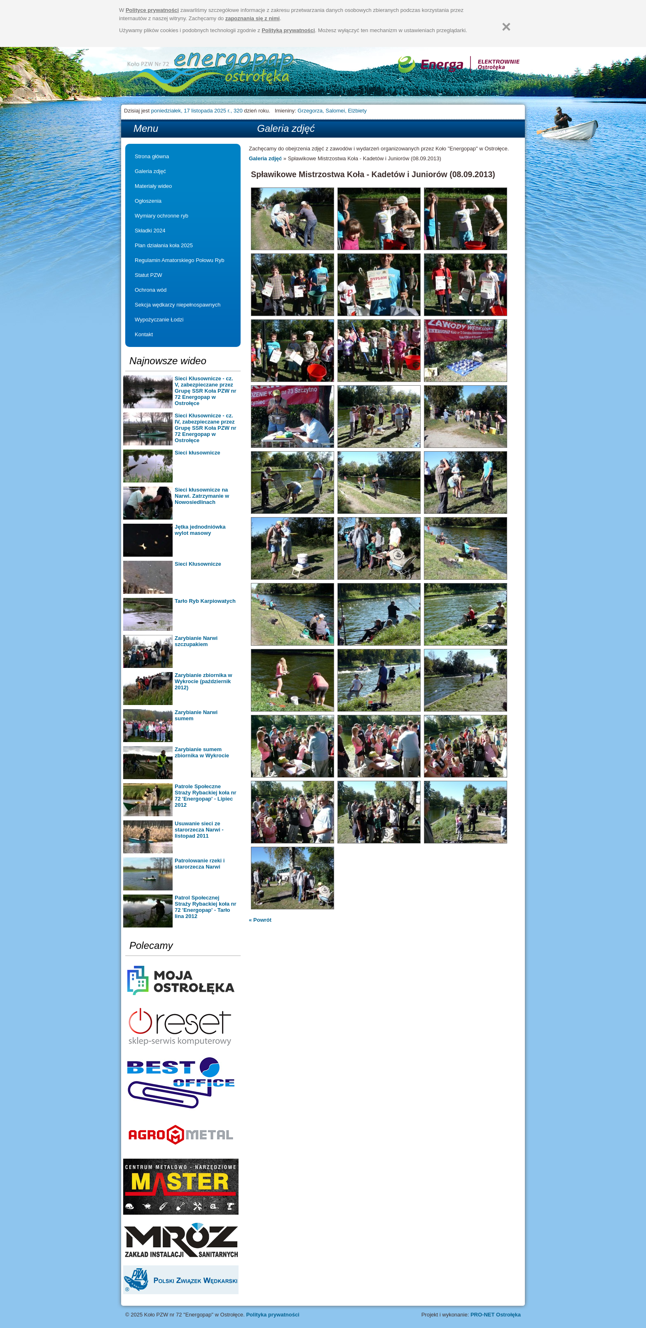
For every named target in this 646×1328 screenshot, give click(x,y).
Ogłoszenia (148, 201)
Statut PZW (148, 275)
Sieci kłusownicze (197, 453)
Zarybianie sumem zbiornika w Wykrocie (202, 752)
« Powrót (260, 920)
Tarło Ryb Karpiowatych (205, 601)
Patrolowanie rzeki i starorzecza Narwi (200, 863)
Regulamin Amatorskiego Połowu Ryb (180, 260)
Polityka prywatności (272, 1315)
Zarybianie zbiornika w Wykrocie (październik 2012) (203, 681)
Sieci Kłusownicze (198, 564)
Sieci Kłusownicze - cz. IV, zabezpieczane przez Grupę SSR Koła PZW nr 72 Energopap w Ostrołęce (205, 427)
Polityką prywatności (288, 30)
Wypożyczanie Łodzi (159, 319)
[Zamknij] (506, 27)
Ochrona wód (150, 290)
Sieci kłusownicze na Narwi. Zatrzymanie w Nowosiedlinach (202, 496)
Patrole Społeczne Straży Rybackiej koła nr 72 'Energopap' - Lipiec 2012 (205, 795)
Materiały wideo (153, 186)
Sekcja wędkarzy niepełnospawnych (177, 305)
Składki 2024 (150, 230)
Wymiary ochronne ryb (161, 216)
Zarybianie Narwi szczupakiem (196, 641)
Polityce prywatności (152, 10)
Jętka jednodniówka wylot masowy (200, 530)
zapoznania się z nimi (252, 18)
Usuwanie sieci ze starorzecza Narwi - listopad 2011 (199, 829)
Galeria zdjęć (150, 171)
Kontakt (144, 334)
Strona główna (210, 73)
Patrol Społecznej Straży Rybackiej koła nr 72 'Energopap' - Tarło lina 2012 (205, 907)
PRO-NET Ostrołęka (495, 1315)
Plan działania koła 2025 (164, 245)
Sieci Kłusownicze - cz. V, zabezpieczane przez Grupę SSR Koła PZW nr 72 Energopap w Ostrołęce (205, 390)
